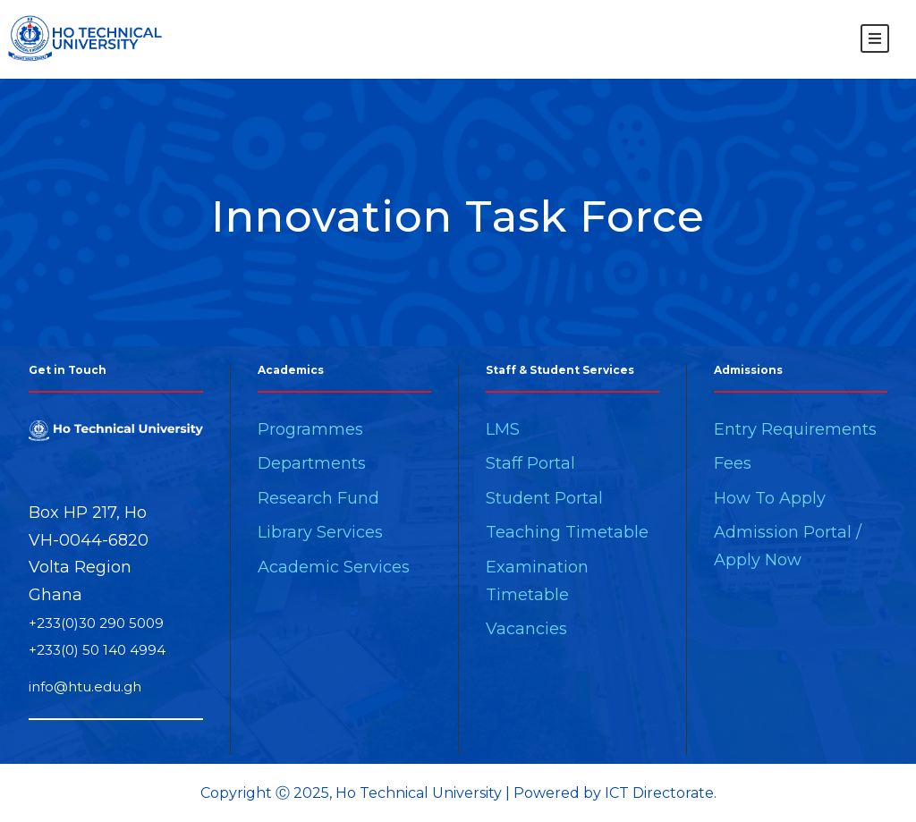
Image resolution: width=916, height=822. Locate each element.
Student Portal (544, 498)
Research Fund (318, 498)
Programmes (310, 429)
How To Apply (770, 498)
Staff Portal (530, 463)
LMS (503, 429)
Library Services (320, 532)
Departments (312, 463)
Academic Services (334, 567)
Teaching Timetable (567, 532)
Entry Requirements (795, 429)
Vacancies (526, 629)
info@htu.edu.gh (85, 686)
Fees (732, 463)
